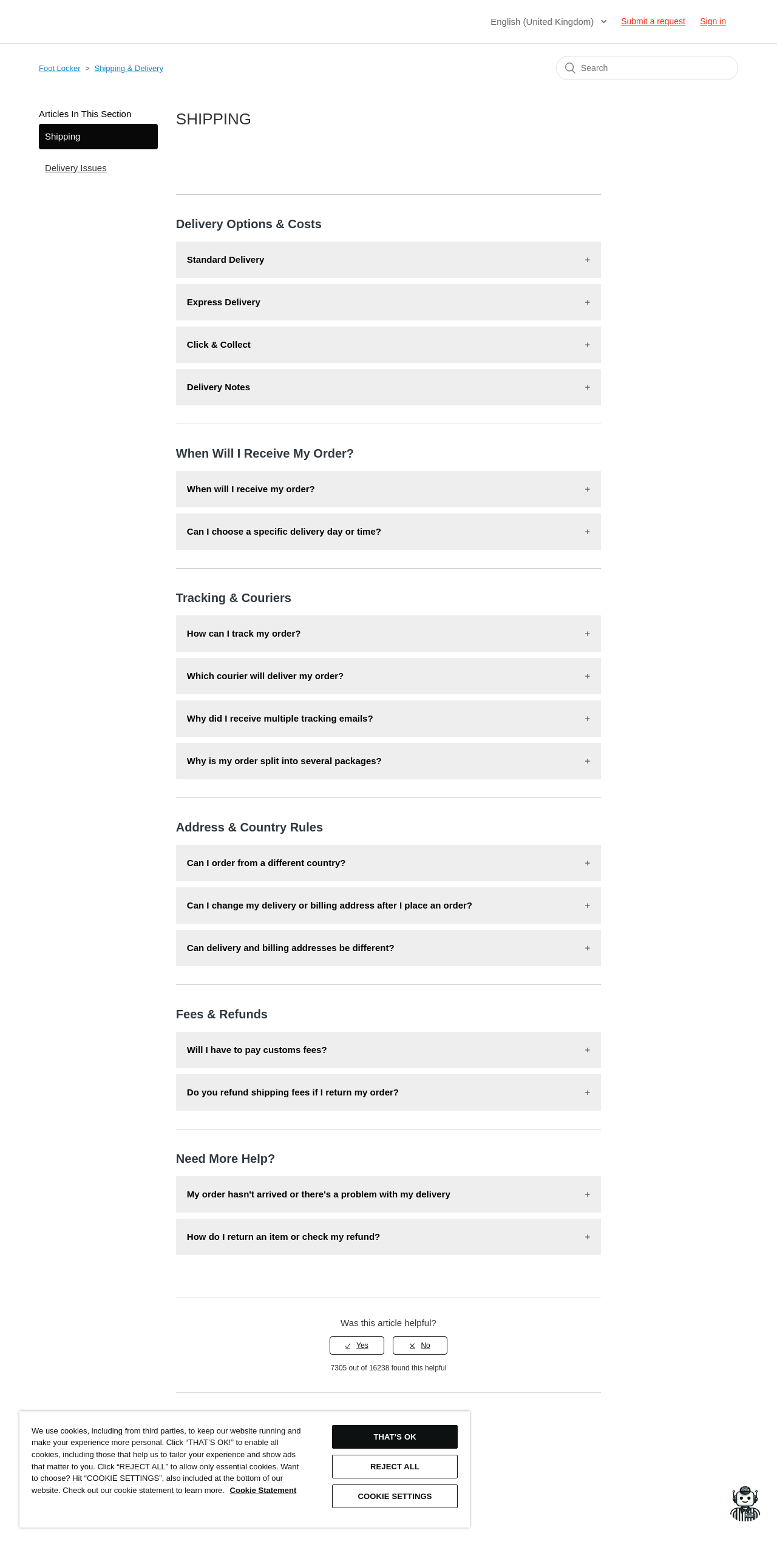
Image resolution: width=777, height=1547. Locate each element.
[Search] (647, 68)
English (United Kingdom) (543, 21)
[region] (244, 1469)
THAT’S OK (394, 1436)
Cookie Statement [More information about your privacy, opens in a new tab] (263, 1490)
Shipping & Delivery (129, 68)
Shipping (62, 136)
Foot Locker (60, 68)
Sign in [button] (713, 21)
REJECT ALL (394, 1466)
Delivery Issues (76, 168)
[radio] (357, 1345)
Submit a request (653, 21)
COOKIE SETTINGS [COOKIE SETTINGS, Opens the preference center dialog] (395, 1496)
